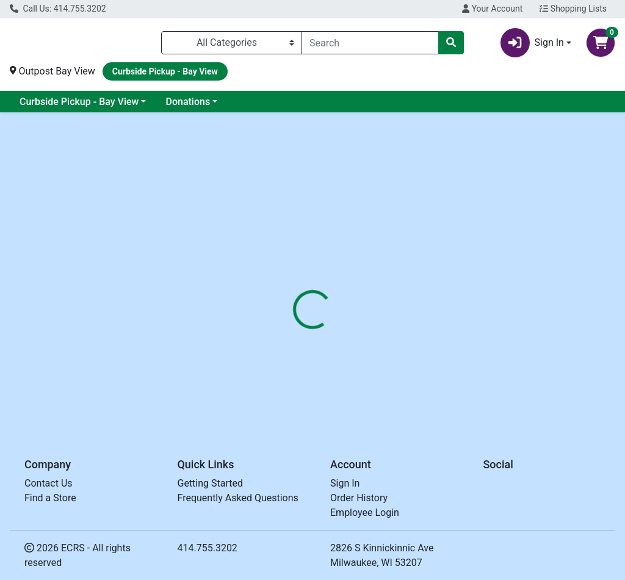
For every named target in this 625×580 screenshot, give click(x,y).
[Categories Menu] (231, 45)
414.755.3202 (207, 548)
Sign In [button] (532, 45)
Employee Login (364, 512)
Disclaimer (347, 289)
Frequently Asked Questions (238, 498)
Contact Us (48, 483)
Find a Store (50, 498)
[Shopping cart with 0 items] (600, 45)
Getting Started (211, 483)
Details (293, 289)
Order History (359, 498)
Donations (187, 106)
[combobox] (370, 45)
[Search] (370, 45)
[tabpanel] (443, 360)
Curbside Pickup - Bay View (79, 106)
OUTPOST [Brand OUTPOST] (403, 363)
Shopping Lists (573, 8)
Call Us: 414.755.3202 (58, 8)
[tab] (293, 288)
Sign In (344, 483)
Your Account (492, 8)
